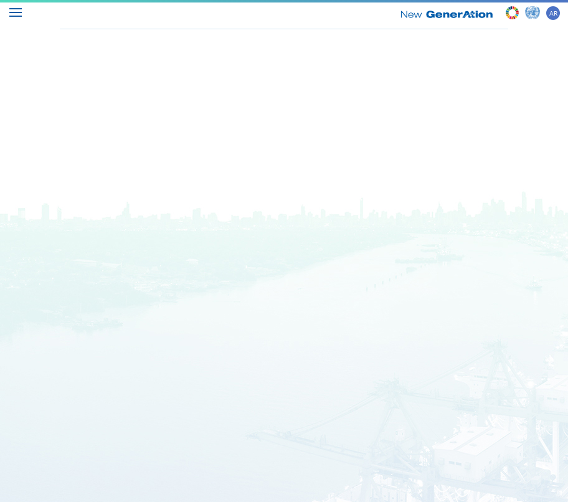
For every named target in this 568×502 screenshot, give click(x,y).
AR (553, 13)
